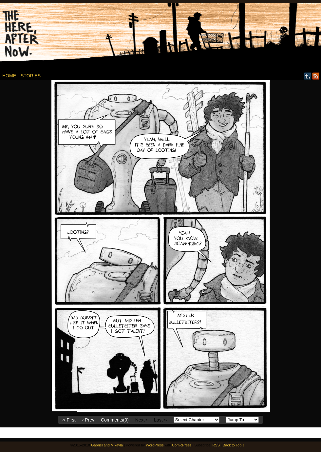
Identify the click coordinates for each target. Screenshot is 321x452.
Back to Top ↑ (233, 445)
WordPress (154, 445)
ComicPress (181, 445)
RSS (316, 76)
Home (9, 75)
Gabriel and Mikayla (107, 445)
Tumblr (308, 76)
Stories (31, 75)
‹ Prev (88, 420)
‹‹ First (68, 420)
